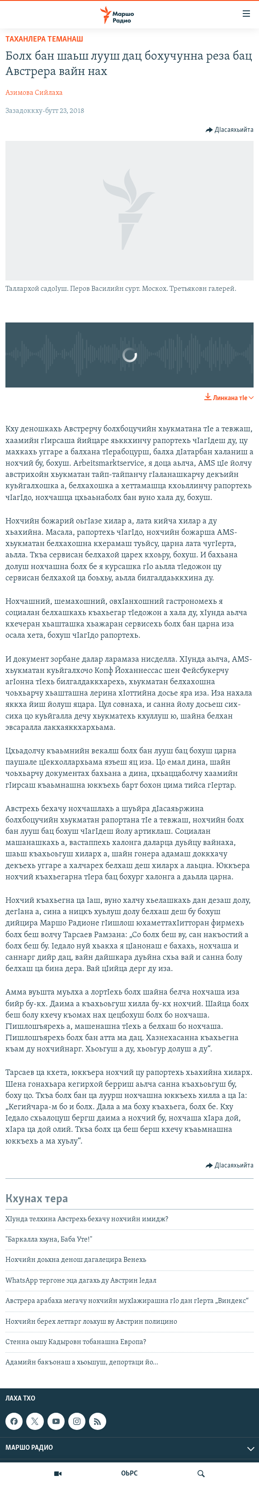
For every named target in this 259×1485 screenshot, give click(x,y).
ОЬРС (129, 1473)
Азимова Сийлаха (34, 93)
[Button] (230, 130)
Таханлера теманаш (44, 39)
